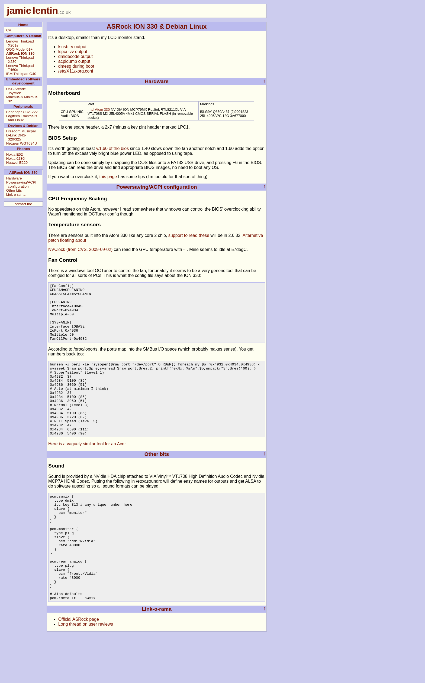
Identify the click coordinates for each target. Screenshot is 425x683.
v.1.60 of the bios (112, 148)
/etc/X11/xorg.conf (75, 71)
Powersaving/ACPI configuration (21, 184)
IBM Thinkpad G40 (21, 74)
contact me (23, 204)
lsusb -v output (72, 46)
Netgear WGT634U (21, 143)
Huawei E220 (17, 163)
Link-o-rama (15, 194)
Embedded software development (23, 81)
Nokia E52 (14, 154)
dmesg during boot (76, 66)
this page (108, 176)
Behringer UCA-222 (22, 112)
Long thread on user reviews (85, 671)
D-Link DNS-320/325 (16, 137)
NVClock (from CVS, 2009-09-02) (80, 249)
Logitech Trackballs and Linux (21, 118)
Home (23, 25)
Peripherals (23, 106)
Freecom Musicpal (21, 131)
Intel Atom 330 (99, 109)
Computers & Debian (23, 36)
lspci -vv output (72, 51)
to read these (196, 235)
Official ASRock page (78, 666)
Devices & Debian (23, 126)
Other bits (14, 190)
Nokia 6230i (15, 158)
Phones (23, 149)
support (175, 235)
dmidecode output (75, 56)
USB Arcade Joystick (16, 91)
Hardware (14, 178)
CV (8, 30)
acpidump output (74, 61)
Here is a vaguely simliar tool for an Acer (86, 470)
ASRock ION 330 (20, 53)
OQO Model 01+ (19, 49)
